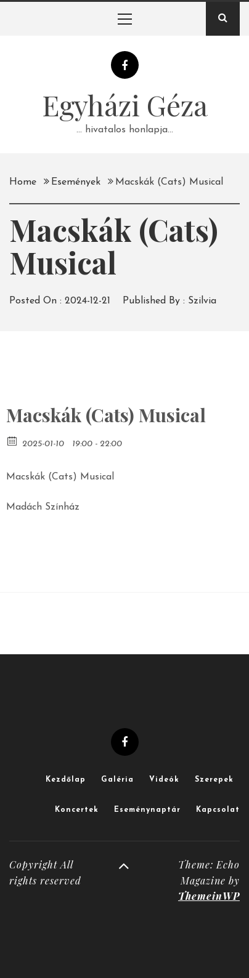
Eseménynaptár (147, 810)
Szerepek (214, 780)
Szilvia (202, 301)
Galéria (117, 780)
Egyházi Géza (125, 105)
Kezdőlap (66, 780)
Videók (164, 780)
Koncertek (77, 810)
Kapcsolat (218, 810)
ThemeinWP (209, 895)
